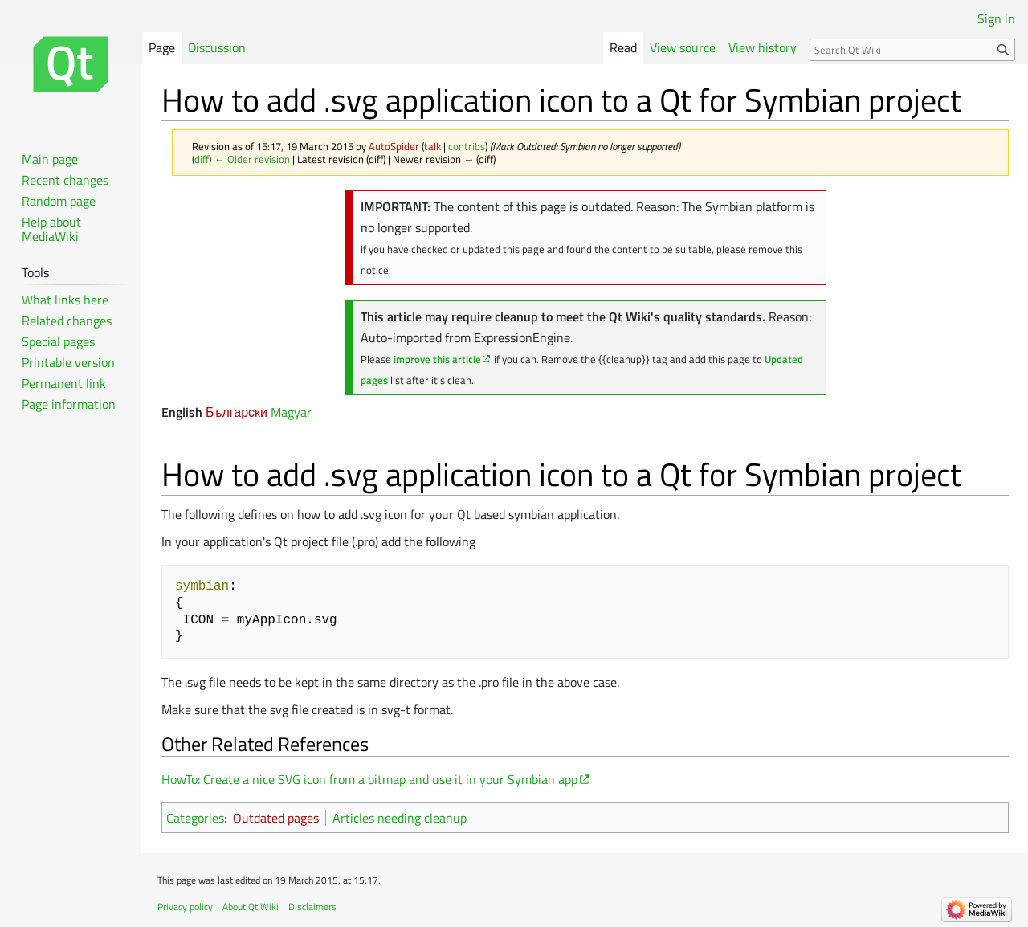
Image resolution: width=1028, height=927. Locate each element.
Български (236, 412)
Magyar (291, 412)
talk (432, 146)
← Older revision (251, 159)
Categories (195, 817)
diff (201, 159)
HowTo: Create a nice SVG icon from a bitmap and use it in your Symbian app (369, 779)
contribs (466, 146)
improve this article (437, 359)
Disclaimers (312, 906)
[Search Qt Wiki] (912, 50)
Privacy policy (185, 906)
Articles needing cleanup (399, 817)
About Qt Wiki (250, 906)
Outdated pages (276, 817)
